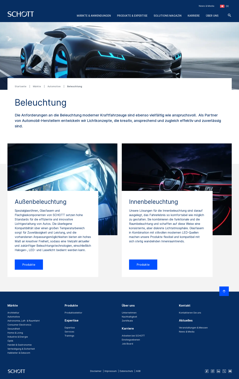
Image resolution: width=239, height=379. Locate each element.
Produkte (28, 264)
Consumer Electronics (19, 324)
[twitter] (224, 371)
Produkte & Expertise (132, 15)
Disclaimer (96, 371)
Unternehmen (129, 312)
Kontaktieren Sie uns (190, 312)
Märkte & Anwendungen (94, 15)
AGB (138, 371)
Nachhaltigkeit (129, 316)
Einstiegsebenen (131, 339)
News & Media (206, 6)
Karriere (194, 15)
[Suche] (229, 15)
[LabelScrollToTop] (224, 291)
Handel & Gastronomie (19, 344)
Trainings (69, 335)
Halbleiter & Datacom (18, 352)
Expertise (70, 327)
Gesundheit (13, 328)
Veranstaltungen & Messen (193, 327)
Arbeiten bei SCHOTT (133, 335)
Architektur (13, 312)
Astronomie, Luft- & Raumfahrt (23, 320)
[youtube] (230, 371)
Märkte (37, 86)
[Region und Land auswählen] (224, 6)
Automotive (54, 86)
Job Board (127, 343)
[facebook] (206, 371)
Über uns (212, 15)
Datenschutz (126, 371)
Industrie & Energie (17, 336)
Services (69, 331)
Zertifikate (127, 320)
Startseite (21, 86)
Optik (10, 340)
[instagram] (212, 371)
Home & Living (15, 332)
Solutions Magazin (167, 15)
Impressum (110, 371)
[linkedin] (218, 371)
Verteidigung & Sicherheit (21, 348)
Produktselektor (73, 312)
